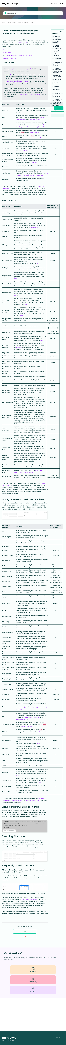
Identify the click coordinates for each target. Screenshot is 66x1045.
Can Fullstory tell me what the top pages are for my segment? (58, 94)
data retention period (30, 900)
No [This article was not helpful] (25, 937)
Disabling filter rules (9, 58)
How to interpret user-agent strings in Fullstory (57, 82)
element (19, 348)
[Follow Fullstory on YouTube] (60, 1037)
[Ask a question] (33, 13)
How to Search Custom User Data (31, 95)
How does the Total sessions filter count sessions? (32, 174)
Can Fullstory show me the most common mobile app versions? (57, 48)
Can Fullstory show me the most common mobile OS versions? (57, 39)
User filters (7, 50)
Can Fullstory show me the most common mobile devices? (57, 56)
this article (34, 227)
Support (33, 969)
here (38, 263)
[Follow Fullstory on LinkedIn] (56, 1037)
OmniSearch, (22, 42)
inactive (25, 150)
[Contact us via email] (63, 1037)
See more (58, 108)
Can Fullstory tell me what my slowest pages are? (57, 101)
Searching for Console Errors (57, 75)
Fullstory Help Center (9, 22)
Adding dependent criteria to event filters (19, 55)
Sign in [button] (62, 3)
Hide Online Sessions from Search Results (57, 88)
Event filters (7, 53)
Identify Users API (35, 120)
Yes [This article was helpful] (25, 931)
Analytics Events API (32, 801)
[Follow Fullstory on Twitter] (54, 1037)
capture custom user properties (21, 69)
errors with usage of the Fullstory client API (28, 471)
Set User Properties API (30, 708)
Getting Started (23, 22)
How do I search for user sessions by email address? (57, 63)
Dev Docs (33, 990)
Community (33, 980)
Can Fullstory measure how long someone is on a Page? (57, 70)
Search (32, 22)
